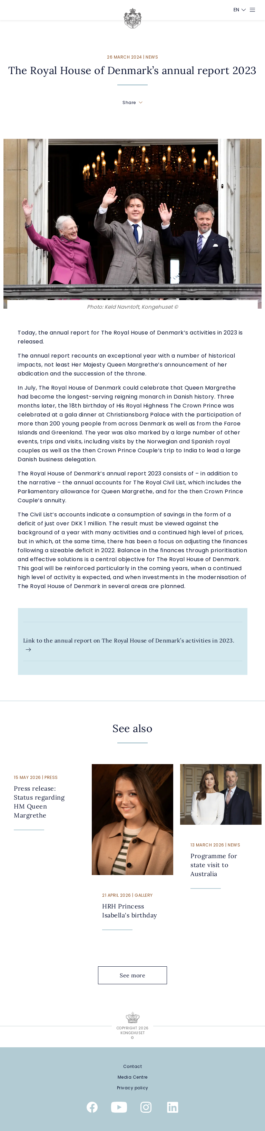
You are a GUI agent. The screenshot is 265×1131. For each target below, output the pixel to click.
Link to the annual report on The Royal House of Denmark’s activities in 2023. (129, 645)
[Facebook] (92, 1108)
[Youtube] (119, 1108)
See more (138, 975)
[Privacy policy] (132, 1087)
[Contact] (132, 1066)
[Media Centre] (132, 1077)
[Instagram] (146, 1108)
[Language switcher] (236, 9)
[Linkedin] (173, 1108)
